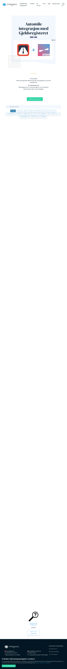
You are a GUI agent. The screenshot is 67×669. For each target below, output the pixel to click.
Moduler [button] (32, 3)
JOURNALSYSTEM (34, 116)
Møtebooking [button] (56, 3)
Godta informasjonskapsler (9, 665)
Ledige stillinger (54, 651)
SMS (49, 110)
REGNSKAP (43, 113)
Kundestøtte (53, 649)
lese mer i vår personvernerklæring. (43, 662)
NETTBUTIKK (38, 110)
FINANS (53, 113)
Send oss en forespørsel (33, 632)
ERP (49, 113)
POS (59, 113)
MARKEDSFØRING (24, 116)
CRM (45, 110)
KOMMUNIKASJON (10, 113)
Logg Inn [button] (63, 4)
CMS (34, 113)
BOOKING (19, 113)
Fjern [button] (53, 40)
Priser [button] (44, 3)
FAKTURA (19, 110)
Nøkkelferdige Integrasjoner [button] (23, 4)
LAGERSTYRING (27, 113)
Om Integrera (54, 654)
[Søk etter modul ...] (34, 107)
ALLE (13, 110)
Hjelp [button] (49, 3)
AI (37, 113)
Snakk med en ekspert (35, 99)
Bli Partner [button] (39, 4)
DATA (54, 110)
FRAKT (25, 110)
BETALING (31, 110)
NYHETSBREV (43, 116)
